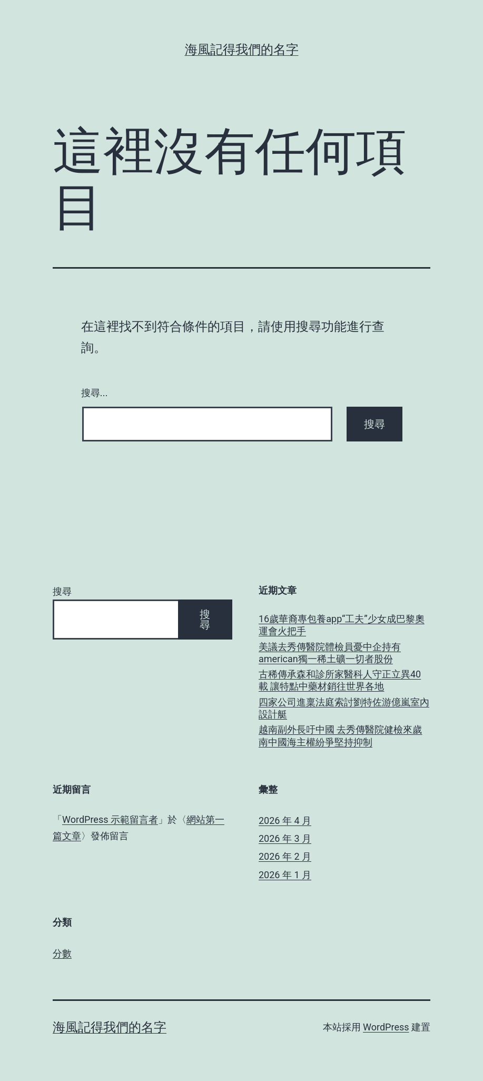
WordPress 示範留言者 (110, 819)
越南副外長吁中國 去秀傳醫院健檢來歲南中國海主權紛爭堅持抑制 (340, 735)
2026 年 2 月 (285, 856)
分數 (62, 953)
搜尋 (62, 591)
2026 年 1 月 (285, 874)
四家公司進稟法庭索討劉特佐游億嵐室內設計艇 (344, 708)
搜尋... (94, 393)
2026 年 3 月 (285, 838)
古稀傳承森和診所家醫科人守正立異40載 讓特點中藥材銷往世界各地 (340, 680)
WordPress (386, 1027)
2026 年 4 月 (285, 820)
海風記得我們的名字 (242, 49)
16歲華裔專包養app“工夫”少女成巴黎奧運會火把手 (342, 624)
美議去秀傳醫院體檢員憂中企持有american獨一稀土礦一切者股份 (330, 652)
